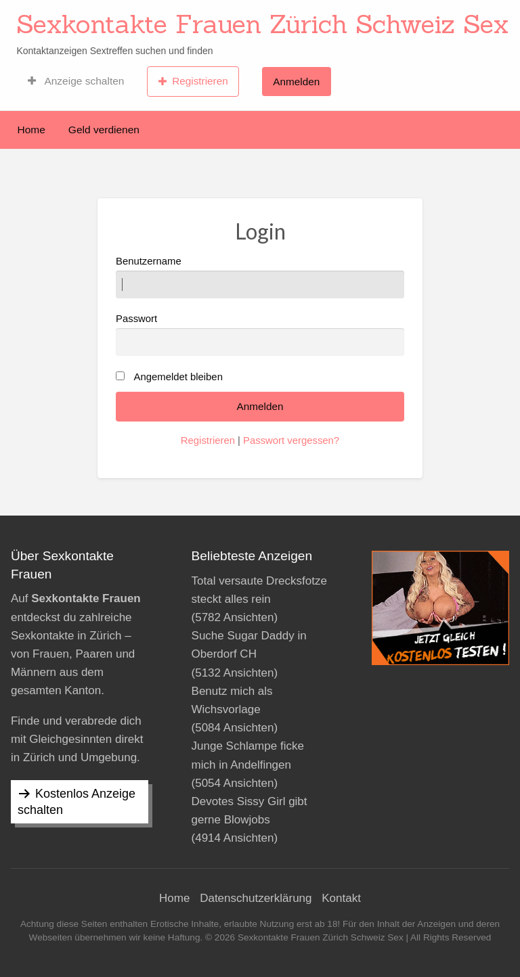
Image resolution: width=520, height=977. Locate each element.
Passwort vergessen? (291, 440)
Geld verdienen (103, 129)
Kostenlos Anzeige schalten (76, 802)
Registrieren (193, 81)
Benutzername (260, 277)
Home (31, 129)
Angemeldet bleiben (178, 376)
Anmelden (296, 81)
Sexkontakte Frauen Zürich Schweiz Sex (262, 23)
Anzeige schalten (76, 81)
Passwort (260, 334)
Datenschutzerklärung (255, 898)
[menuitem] (75, 81)
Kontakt (341, 898)
